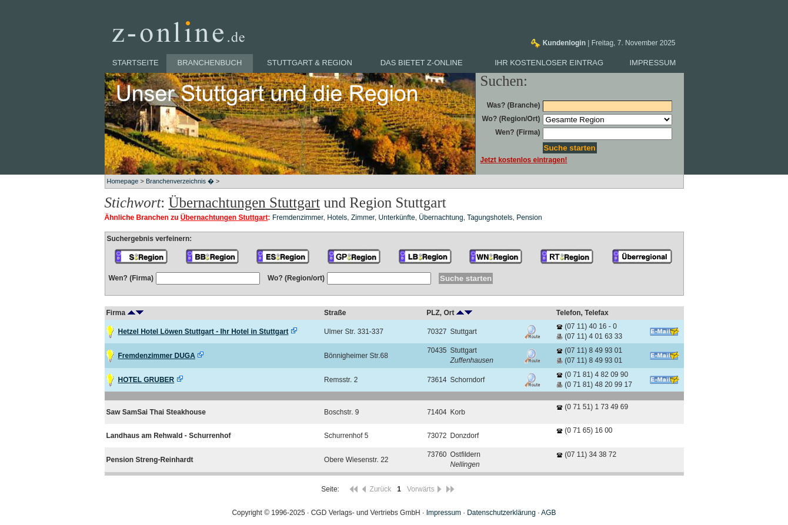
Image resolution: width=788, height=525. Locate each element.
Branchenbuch (210, 62)
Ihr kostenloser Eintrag (549, 62)
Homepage (123, 181)
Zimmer (363, 217)
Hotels (337, 217)
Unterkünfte (397, 217)
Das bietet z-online (421, 62)
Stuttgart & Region (309, 62)
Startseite (135, 62)
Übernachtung (441, 217)
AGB (548, 513)
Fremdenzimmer (297, 217)
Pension (529, 217)
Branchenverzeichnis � (180, 181)
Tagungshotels (489, 217)
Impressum (653, 62)
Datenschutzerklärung (501, 513)
